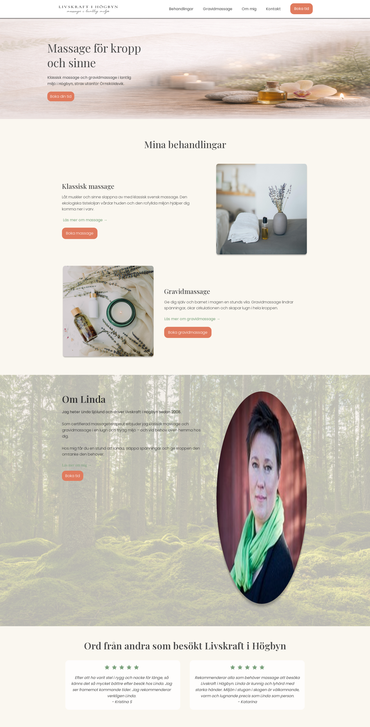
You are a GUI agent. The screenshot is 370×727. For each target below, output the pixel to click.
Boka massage (79, 233)
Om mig (249, 9)
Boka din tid (60, 96)
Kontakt (273, 9)
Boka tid (301, 8)
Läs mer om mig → (77, 465)
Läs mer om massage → (84, 220)
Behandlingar (181, 9)
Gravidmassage (217, 9)
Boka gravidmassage (187, 332)
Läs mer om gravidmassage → (192, 319)
